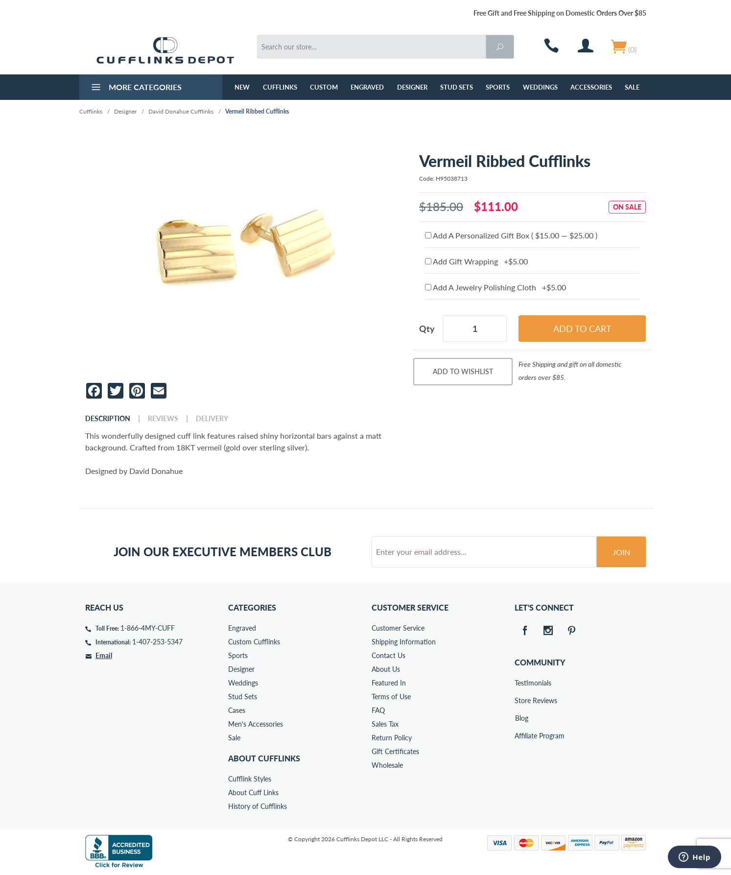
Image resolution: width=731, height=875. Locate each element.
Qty (427, 328)
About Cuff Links (253, 792)
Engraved (367, 87)
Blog (521, 718)
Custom (324, 87)
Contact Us (388, 655)
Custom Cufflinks (254, 642)
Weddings (540, 87)
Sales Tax (385, 724)
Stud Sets (456, 87)
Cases (236, 710)
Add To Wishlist (463, 371)
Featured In (389, 683)
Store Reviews (521, 700)
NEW (242, 87)
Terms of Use (391, 696)
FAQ (378, 710)
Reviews (163, 419)
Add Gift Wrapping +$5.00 (476, 261)
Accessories (591, 87)
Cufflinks (280, 87)
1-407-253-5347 (157, 642)
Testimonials (521, 683)
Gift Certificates (395, 751)
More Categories (135, 88)
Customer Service (398, 628)
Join (621, 552)
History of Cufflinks (257, 806)
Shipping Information (404, 642)
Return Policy (392, 737)
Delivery (212, 419)
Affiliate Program (521, 736)
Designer (412, 87)
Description (107, 419)
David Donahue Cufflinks (180, 111)
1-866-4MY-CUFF (147, 628)
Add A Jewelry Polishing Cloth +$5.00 (495, 287)
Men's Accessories (255, 724)
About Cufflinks (264, 758)
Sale (632, 87)
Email (103, 655)
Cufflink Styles (249, 779)
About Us (386, 669)
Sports (498, 87)
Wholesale (387, 765)
